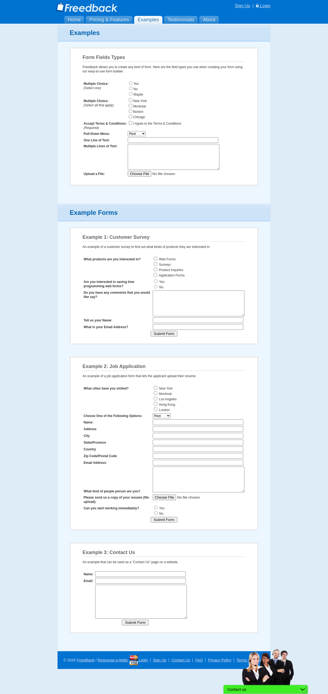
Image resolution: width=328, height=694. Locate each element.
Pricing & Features (109, 19)
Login (263, 5)
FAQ (199, 685)
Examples (148, 19)
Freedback (85, 685)
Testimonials (180, 19)
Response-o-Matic (113, 685)
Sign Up (242, 5)
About (209, 19)
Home (74, 19)
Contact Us (181, 685)
